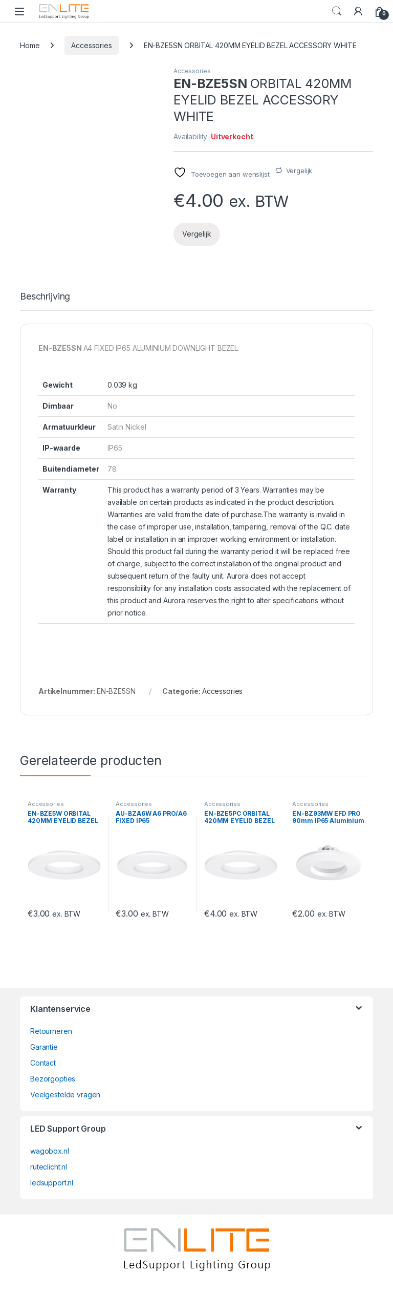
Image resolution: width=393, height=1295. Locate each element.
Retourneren (51, 1031)
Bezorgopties (52, 1078)
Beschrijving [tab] (45, 297)
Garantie (44, 1047)
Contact (43, 1062)
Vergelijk (299, 170)
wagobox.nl (49, 1151)
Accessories (91, 45)
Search (336, 11)
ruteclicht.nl (48, 1166)
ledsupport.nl (51, 1182)
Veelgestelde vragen (65, 1094)
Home (29, 45)
